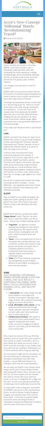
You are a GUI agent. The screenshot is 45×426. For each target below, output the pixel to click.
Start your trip (22, 421)
